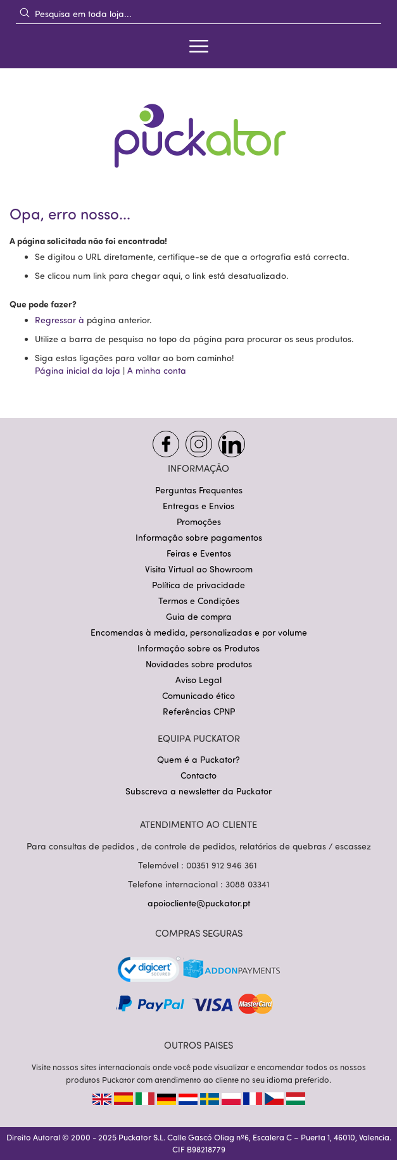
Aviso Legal (198, 679)
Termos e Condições (198, 600)
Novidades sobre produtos (199, 663)
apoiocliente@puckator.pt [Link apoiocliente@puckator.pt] (199, 903)
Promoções (199, 521)
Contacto (198, 775)
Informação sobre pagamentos (198, 537)
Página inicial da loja (77, 370)
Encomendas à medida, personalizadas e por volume (199, 632)
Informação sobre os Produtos (198, 648)
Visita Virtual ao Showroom (199, 569)
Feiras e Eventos (199, 553)
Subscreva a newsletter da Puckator (198, 791)
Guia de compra (199, 616)
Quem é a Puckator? (198, 759)
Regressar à (61, 319)
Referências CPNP (199, 711)
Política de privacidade (198, 584)
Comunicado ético (198, 695)
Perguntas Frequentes (199, 489)
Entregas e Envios (198, 505)
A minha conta (156, 370)
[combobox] (198, 13)
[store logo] (199, 127)
